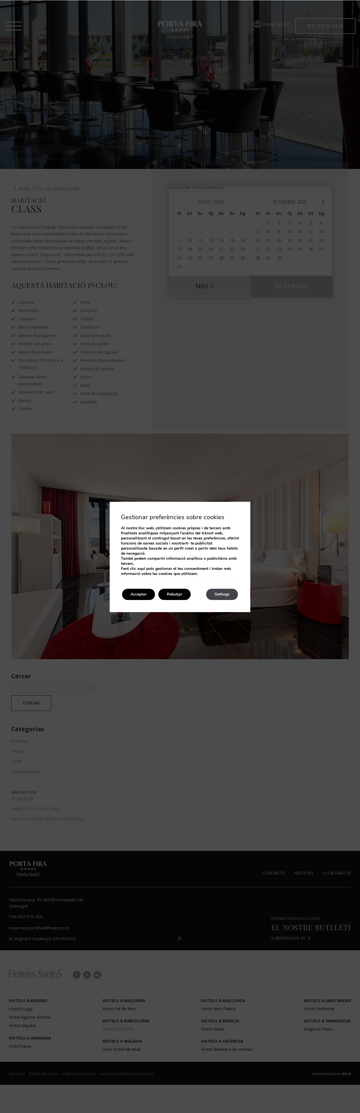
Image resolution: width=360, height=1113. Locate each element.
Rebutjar (174, 594)
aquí (141, 568)
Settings (222, 594)
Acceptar (138, 594)
